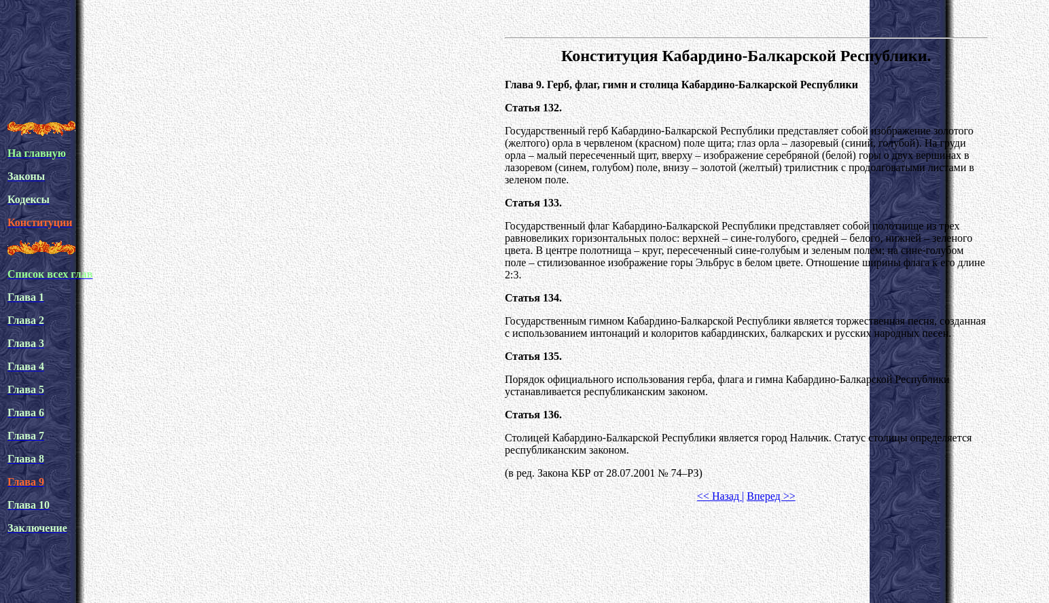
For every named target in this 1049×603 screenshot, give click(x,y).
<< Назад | (720, 496)
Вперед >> (771, 496)
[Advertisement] (254, 77)
